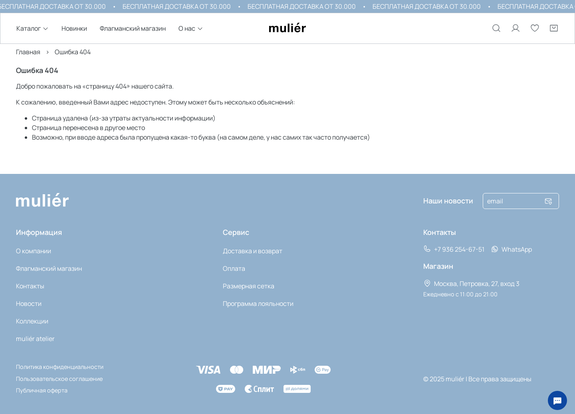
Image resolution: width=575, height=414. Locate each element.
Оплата (234, 268)
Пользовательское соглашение (59, 378)
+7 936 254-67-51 (453, 249)
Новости (29, 303)
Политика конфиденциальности (59, 367)
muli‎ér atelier (35, 338)
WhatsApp (511, 249)
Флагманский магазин (133, 28)
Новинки (74, 28)
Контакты (30, 286)
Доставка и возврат (252, 250)
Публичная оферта (41, 390)
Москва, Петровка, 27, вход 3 (471, 283)
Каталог (28, 28)
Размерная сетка (248, 286)
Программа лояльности (258, 303)
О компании (33, 250)
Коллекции (32, 321)
